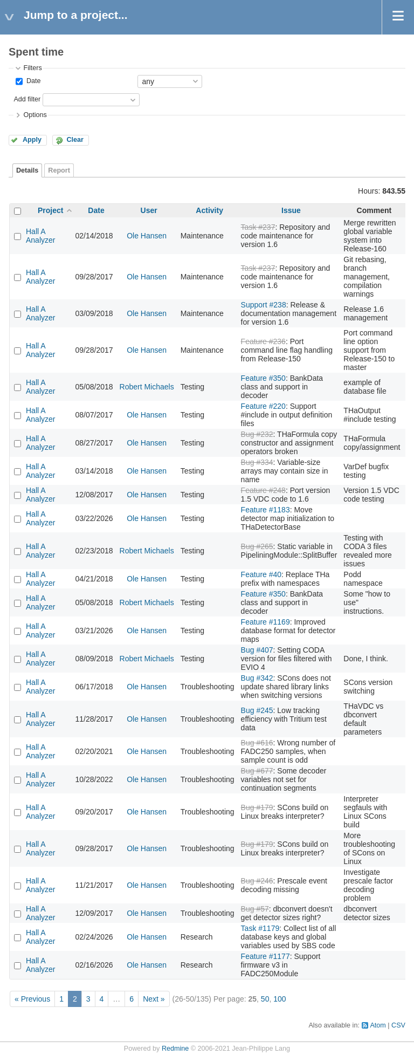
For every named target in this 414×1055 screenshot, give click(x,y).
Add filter (26, 99)
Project (50, 210)
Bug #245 (257, 710)
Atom (377, 1025)
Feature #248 (263, 490)
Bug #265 (257, 546)
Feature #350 (263, 378)
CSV (398, 1025)
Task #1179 (260, 928)
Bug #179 (257, 807)
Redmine (175, 1048)
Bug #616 (257, 742)
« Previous (32, 999)
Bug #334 (257, 462)
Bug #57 (255, 909)
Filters (32, 68)
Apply (32, 139)
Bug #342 (257, 678)
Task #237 (258, 227)
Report (59, 170)
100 (279, 999)
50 (265, 999)
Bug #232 (257, 434)
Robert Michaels (147, 386)
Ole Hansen (147, 235)
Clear (75, 139)
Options (34, 115)
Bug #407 (257, 650)
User (149, 210)
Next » (153, 999)
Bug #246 (257, 880)
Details (27, 170)
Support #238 (263, 304)
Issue (291, 210)
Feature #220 (263, 406)
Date (32, 81)
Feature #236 (263, 341)
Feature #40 (261, 574)
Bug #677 (257, 770)
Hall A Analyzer (40, 235)
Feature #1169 (265, 622)
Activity (209, 210)
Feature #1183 (265, 509)
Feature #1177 (265, 956)
